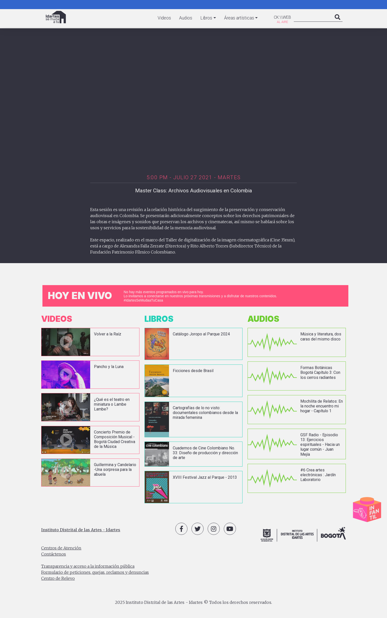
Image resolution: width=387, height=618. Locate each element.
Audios (185, 17)
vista (90, 342)
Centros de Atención (61, 548)
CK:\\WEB (282, 17)
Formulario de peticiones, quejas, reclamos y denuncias (95, 572)
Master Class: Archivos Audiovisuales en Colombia (193, 191)
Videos (164, 17)
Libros (206, 17)
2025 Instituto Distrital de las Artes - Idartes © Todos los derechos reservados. (193, 602)
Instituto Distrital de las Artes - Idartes (80, 529)
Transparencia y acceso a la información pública (87, 566)
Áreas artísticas (239, 17)
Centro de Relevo (58, 578)
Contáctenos (53, 554)
